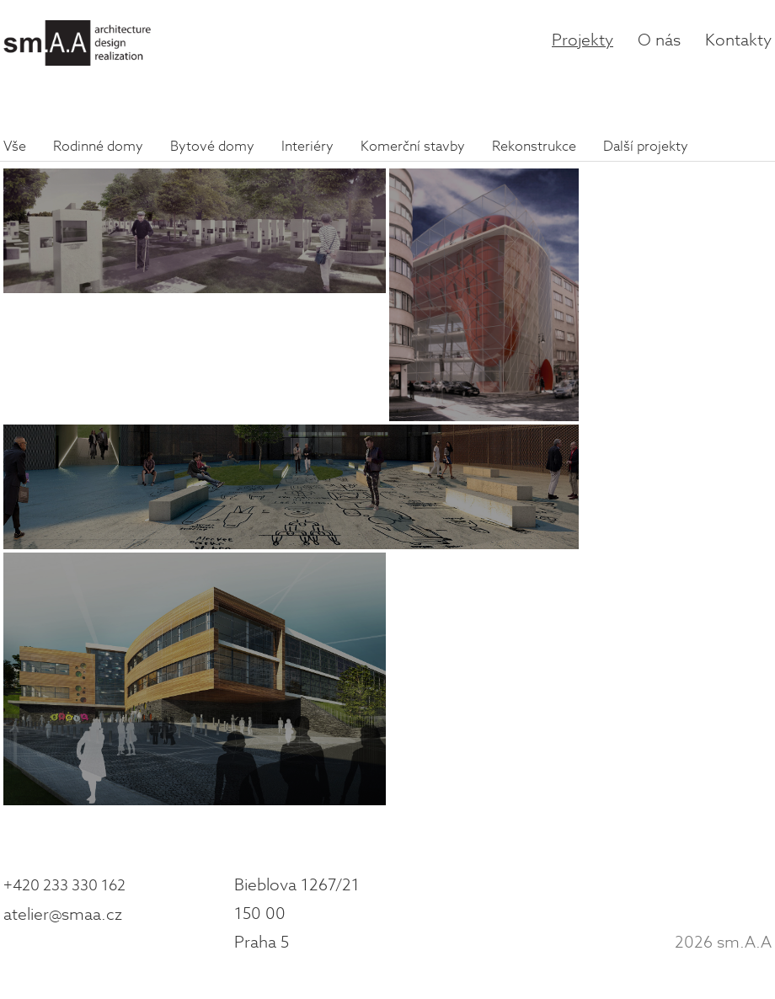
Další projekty (645, 146)
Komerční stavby (413, 146)
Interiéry (307, 146)
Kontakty (738, 40)
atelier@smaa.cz (62, 915)
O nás (659, 40)
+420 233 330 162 (64, 885)
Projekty (582, 40)
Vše (14, 146)
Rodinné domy (98, 146)
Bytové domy (212, 146)
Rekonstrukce (534, 146)
